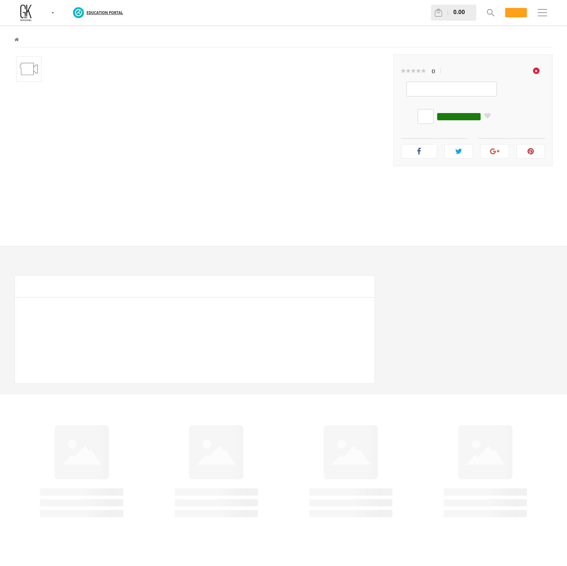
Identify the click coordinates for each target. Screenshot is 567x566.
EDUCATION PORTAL (104, 12)
